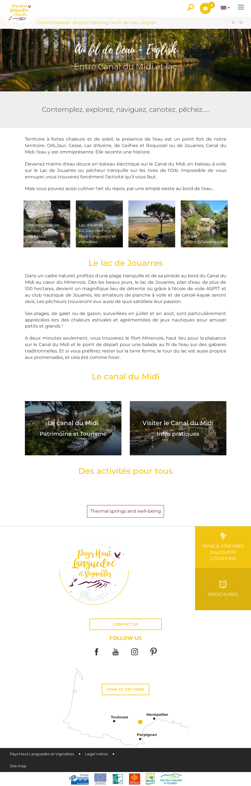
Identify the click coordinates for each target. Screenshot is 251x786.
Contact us (125, 624)
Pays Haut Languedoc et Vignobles (42, 754)
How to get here (125, 689)
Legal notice (96, 754)
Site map (18, 766)
